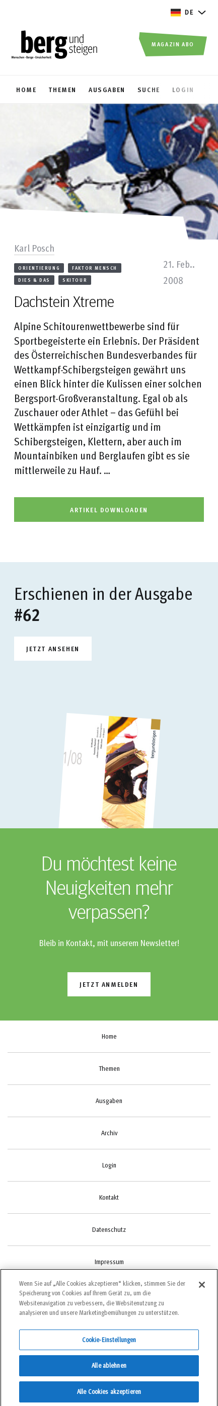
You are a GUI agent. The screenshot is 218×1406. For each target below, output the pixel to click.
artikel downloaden (109, 509)
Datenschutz (109, 1229)
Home (109, 1036)
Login (109, 1164)
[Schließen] (202, 1288)
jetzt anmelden (109, 984)
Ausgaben (109, 1100)
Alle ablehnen (109, 1369)
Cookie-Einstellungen (109, 1344)
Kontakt (109, 1197)
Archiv (109, 1132)
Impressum (109, 1261)
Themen (109, 1068)
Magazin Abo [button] (173, 43)
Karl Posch (34, 247)
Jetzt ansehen (53, 648)
